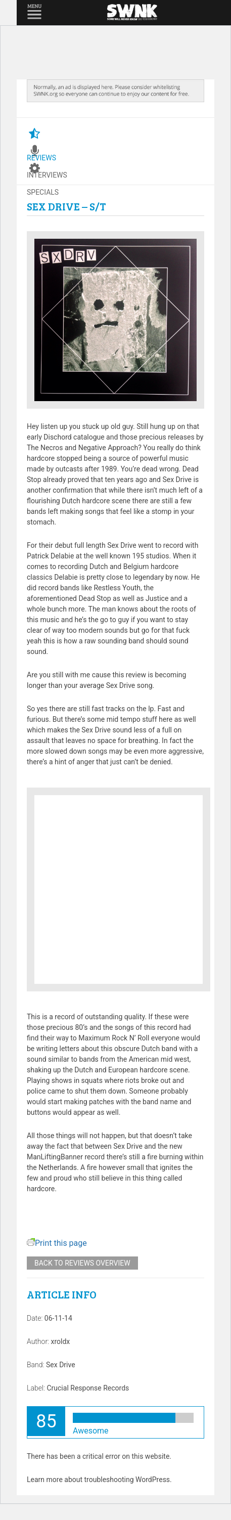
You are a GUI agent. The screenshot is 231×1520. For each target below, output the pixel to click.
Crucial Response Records (88, 1388)
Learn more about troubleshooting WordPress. (99, 1479)
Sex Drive (60, 1365)
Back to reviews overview (82, 1263)
